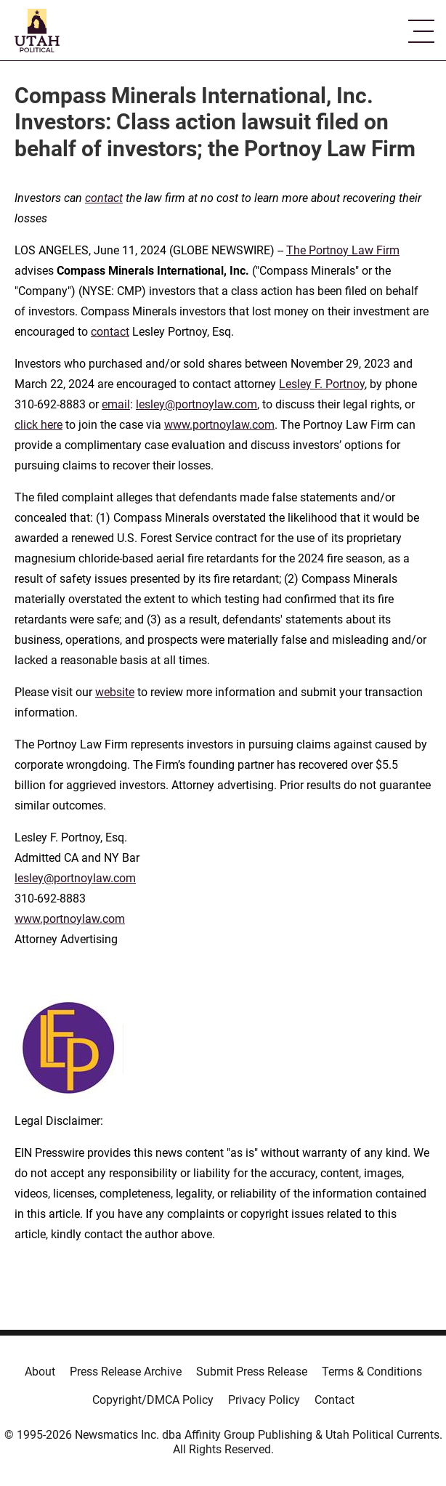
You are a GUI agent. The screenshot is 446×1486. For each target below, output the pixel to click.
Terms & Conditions (372, 1371)
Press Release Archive (126, 1371)
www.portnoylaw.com (219, 425)
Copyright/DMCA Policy (153, 1400)
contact (110, 332)
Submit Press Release (251, 1371)
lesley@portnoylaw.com (196, 404)
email (116, 404)
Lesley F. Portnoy (322, 384)
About (40, 1371)
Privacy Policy (264, 1400)
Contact (334, 1400)
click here (38, 425)
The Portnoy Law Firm (343, 250)
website (114, 692)
